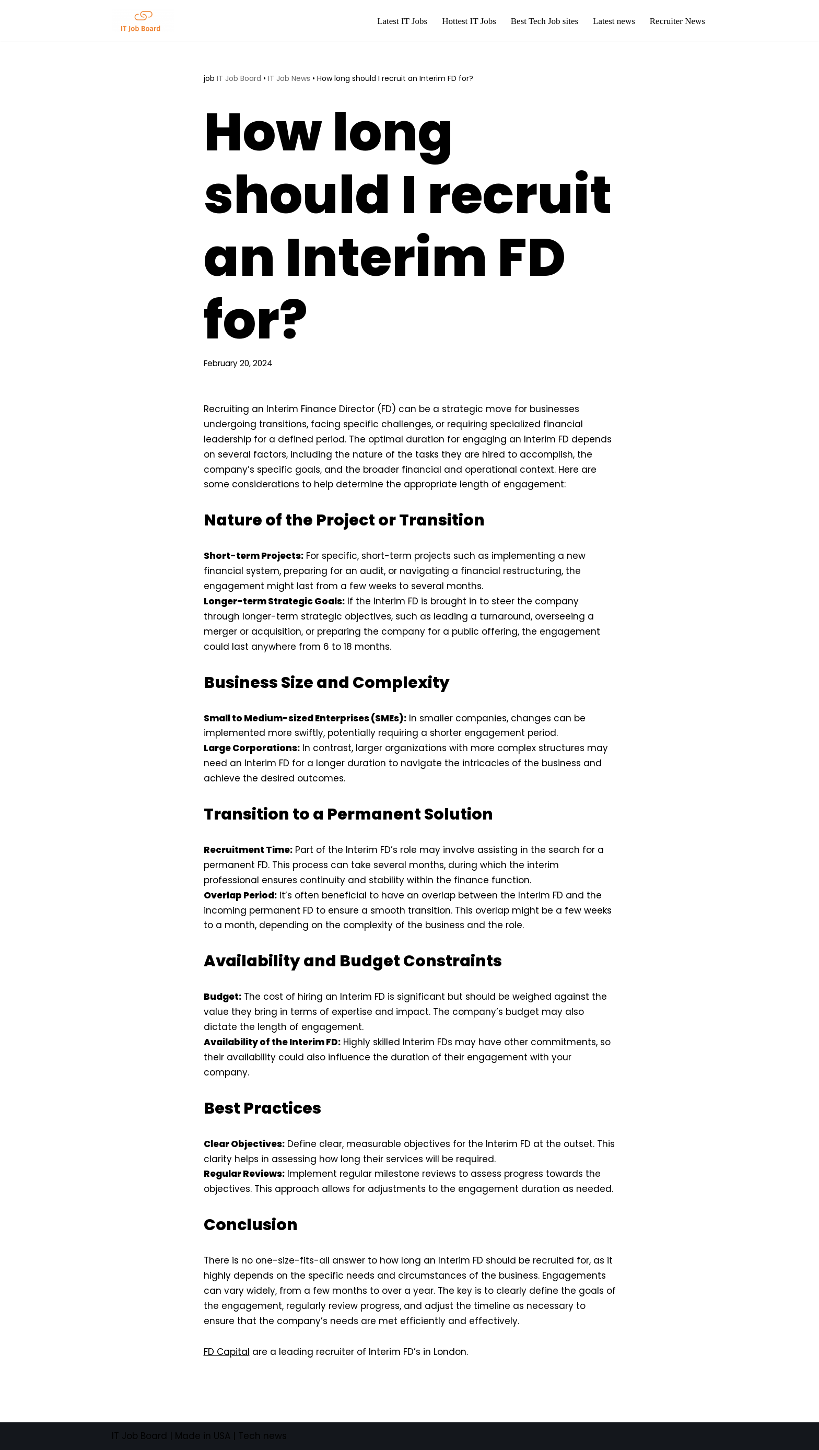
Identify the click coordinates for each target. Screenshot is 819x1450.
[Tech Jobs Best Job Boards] (146, 20)
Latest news (614, 21)
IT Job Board (239, 78)
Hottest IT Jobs (469, 21)
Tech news (262, 1436)
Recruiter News (677, 21)
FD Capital (227, 1352)
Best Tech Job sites (544, 21)
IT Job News (289, 78)
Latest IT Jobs (402, 21)
